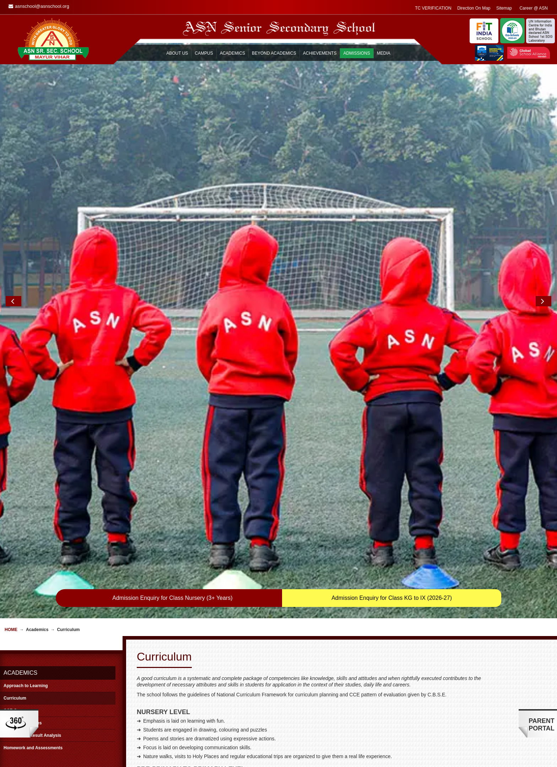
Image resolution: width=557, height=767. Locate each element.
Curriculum (15, 485)
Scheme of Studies (23, 510)
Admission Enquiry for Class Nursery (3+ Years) (172, 385)
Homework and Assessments (33, 534)
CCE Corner (16, 497)
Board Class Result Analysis (32, 522)
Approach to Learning (26, 472)
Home (11, 416)
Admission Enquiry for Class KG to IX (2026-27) (391, 385)
